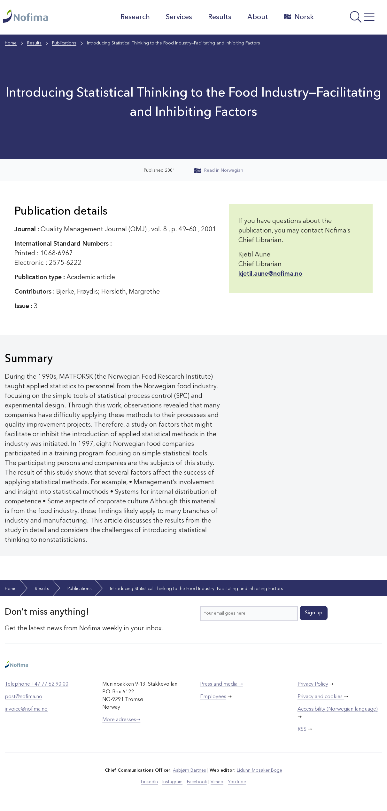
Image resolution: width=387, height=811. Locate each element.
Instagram (172, 782)
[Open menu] (352, 19)
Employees (213, 696)
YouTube (237, 782)
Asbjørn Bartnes (189, 770)
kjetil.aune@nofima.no (270, 274)
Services (179, 17)
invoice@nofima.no (26, 709)
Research (135, 17)
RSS (302, 729)
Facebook (197, 782)
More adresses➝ (121, 719)
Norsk (299, 17)
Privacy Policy (313, 684)
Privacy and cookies (321, 696)
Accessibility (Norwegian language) (338, 709)
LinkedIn (149, 782)
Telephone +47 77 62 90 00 (36, 684)
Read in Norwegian (218, 170)
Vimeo (217, 782)
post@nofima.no (23, 696)
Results (219, 17)
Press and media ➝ (221, 684)
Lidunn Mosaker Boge (259, 770)
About (257, 17)
